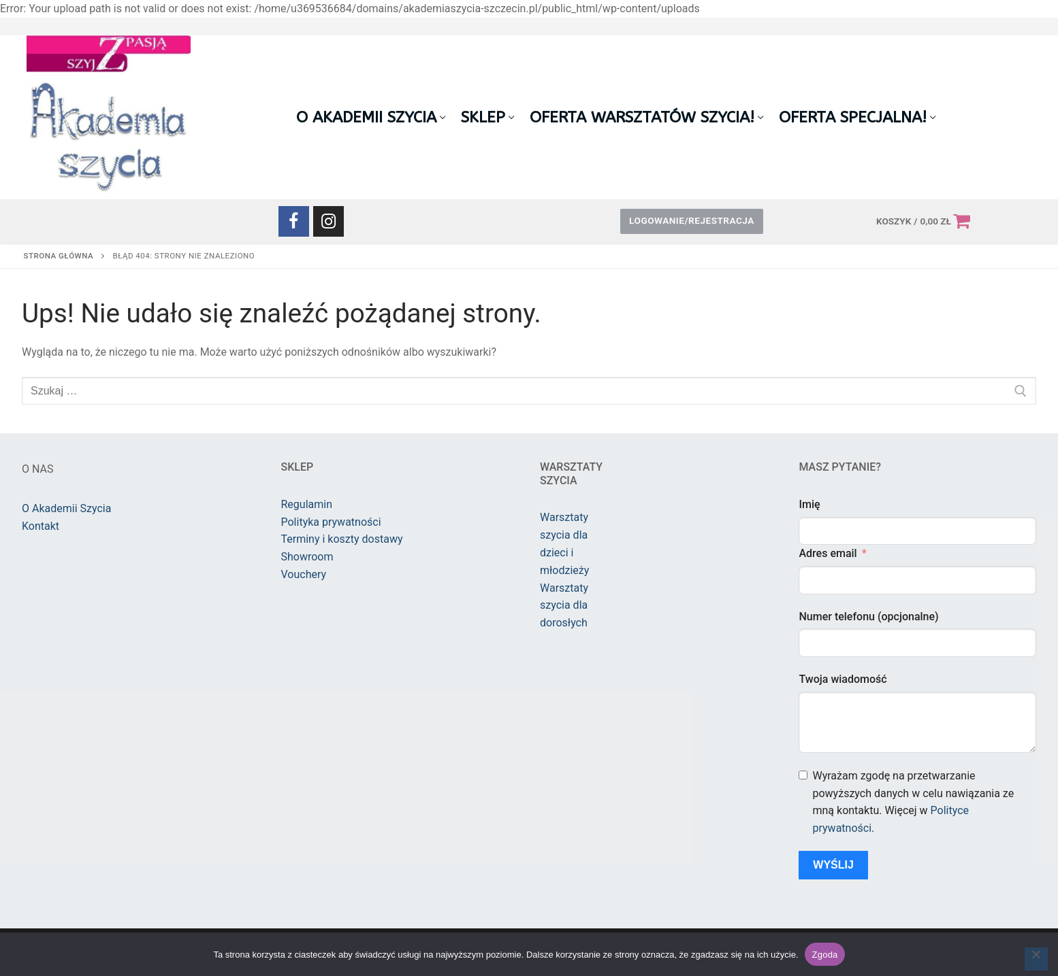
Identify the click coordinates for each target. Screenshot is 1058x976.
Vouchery (304, 574)
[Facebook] (293, 221)
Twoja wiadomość (842, 679)
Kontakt (40, 526)
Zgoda (824, 954)
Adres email (827, 553)
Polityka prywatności (331, 522)
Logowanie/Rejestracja (691, 220)
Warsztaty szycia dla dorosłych (564, 606)
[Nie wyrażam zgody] (1036, 959)
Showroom (307, 556)
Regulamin (307, 504)
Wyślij (833, 865)
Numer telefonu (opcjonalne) (868, 616)
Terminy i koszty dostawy (342, 539)
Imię (809, 504)
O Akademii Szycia (66, 508)
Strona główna (59, 255)
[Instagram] (328, 221)
